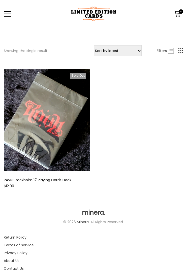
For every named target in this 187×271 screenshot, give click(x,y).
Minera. (83, 221)
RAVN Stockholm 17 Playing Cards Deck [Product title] (37, 180)
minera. (93, 212)
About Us (11, 260)
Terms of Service (19, 245)
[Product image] (47, 120)
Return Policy (15, 237)
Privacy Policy (15, 252)
